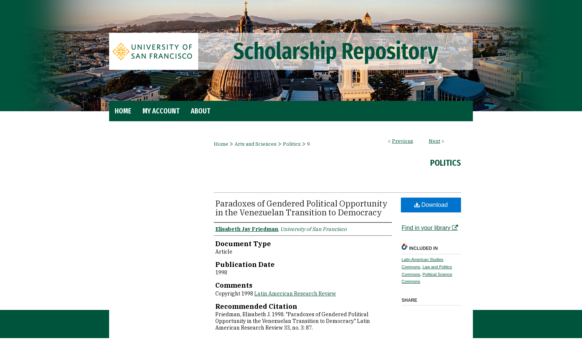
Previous (402, 141)
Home (221, 144)
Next (434, 141)
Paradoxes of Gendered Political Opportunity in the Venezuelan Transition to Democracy (301, 208)
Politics (292, 144)
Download (431, 205)
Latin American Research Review (295, 293)
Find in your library (430, 228)
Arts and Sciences (256, 144)
